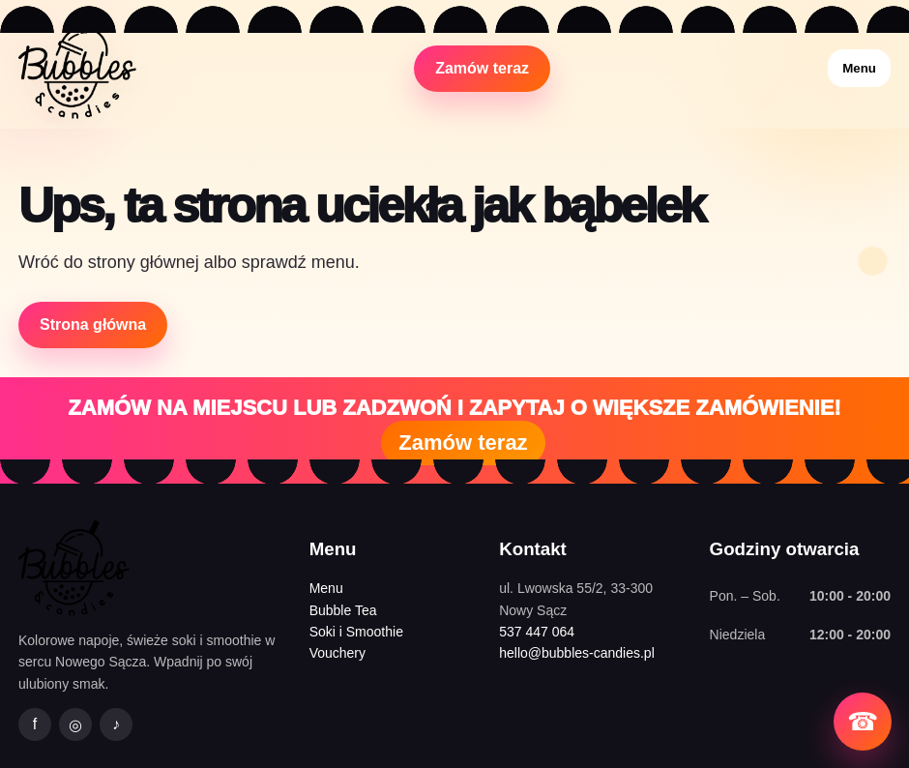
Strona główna (93, 324)
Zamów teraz (482, 68)
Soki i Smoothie (356, 631)
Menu (859, 68)
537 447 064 (536, 631)
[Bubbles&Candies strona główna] (77, 68)
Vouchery (337, 653)
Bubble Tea (343, 610)
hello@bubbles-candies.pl (577, 653)
